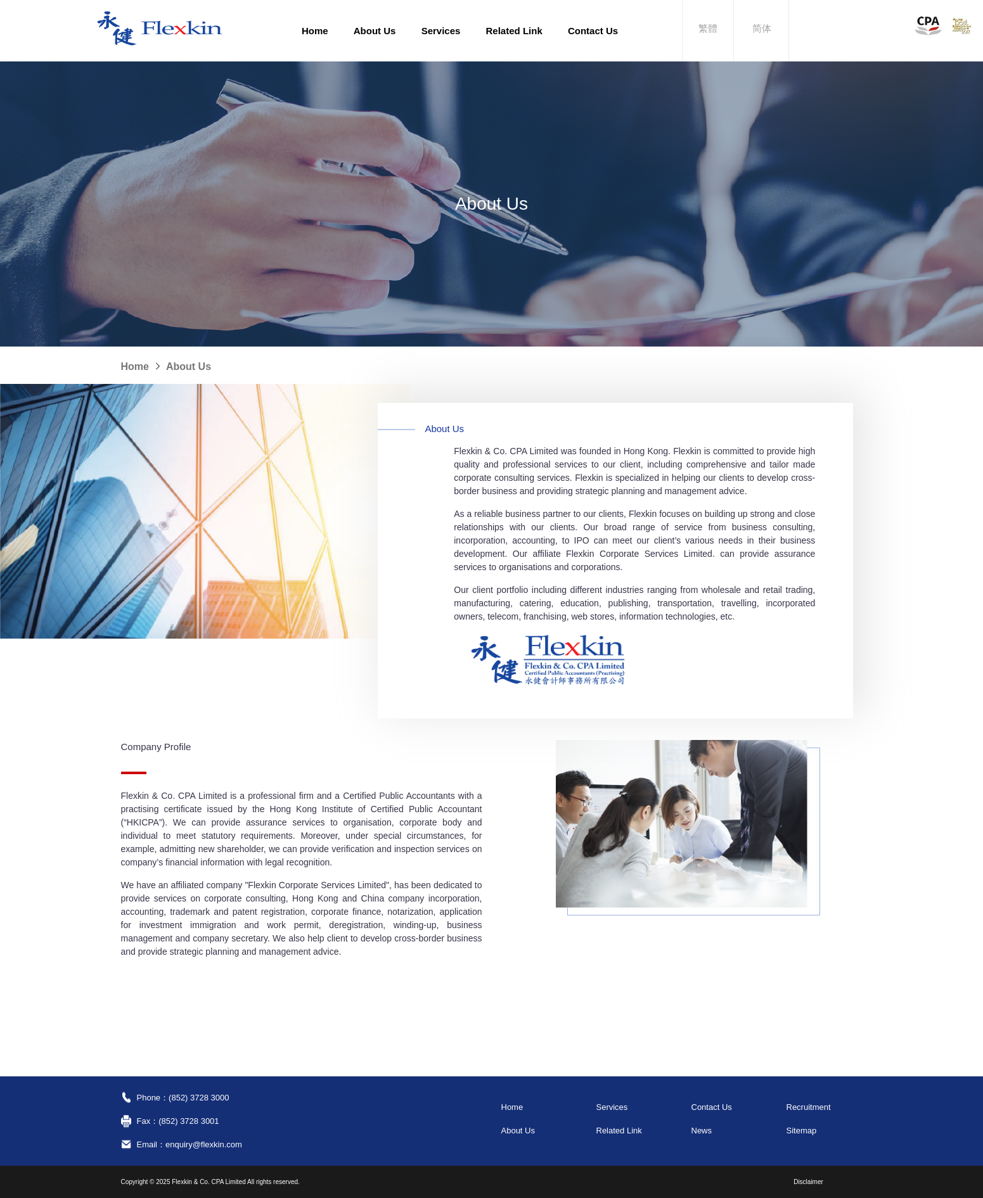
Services (441, 30)
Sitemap (802, 1130)
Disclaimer (808, 1181)
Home (315, 30)
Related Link (514, 30)
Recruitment (809, 1107)
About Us (375, 30)
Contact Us (593, 30)
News (701, 1130)
